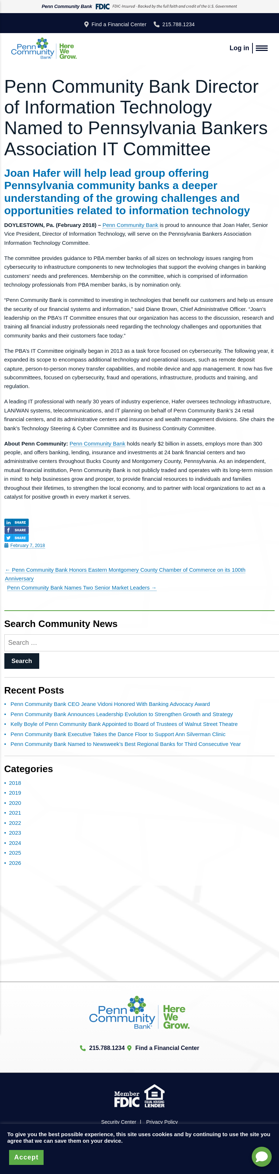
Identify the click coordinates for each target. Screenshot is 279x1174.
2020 (15, 803)
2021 (15, 813)
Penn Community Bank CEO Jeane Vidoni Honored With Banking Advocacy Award (110, 704)
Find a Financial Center (119, 24)
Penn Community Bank (130, 225)
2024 (15, 843)
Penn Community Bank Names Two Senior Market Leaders (82, 587)
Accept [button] (26, 1157)
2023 (15, 833)
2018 (15, 783)
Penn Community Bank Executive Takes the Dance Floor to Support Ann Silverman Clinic (118, 734)
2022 (15, 823)
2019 (15, 793)
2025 (15, 853)
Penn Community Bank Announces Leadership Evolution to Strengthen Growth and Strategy (122, 714)
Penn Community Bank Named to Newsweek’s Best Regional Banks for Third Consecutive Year (126, 744)
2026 (15, 863)
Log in (239, 48)
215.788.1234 (178, 24)
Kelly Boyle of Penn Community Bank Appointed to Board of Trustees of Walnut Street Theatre (124, 724)
